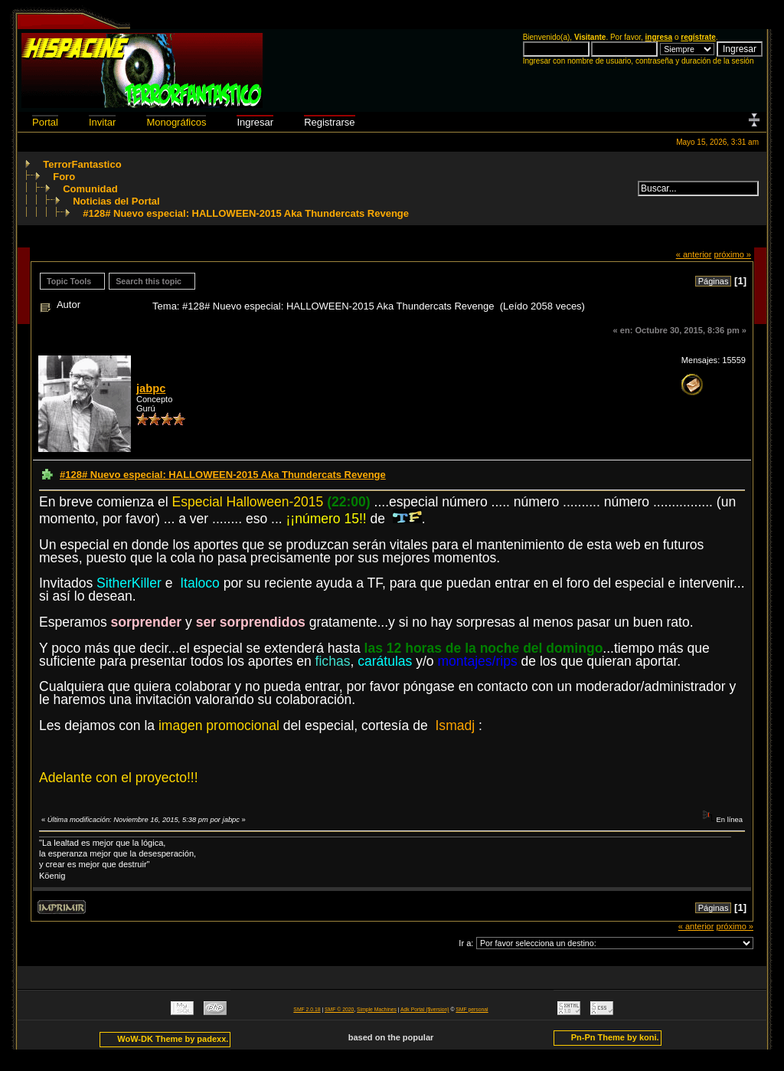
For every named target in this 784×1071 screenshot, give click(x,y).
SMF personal (472, 1009)
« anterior (694, 254)
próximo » (732, 254)
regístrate (698, 37)
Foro (64, 176)
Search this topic (148, 281)
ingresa (659, 37)
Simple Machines (377, 1009)
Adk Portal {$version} (424, 1009)
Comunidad (90, 189)
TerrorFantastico (82, 164)
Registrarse (329, 122)
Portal (45, 122)
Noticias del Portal (116, 201)
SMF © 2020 (339, 1009)
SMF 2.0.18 (306, 1009)
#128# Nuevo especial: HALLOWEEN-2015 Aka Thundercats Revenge (246, 213)
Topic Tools (69, 281)
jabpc (150, 388)
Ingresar (255, 122)
